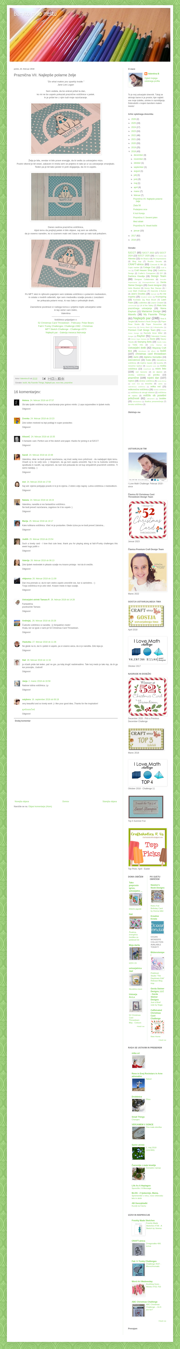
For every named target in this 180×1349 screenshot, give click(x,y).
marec (137, 191)
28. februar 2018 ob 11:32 (39, 660)
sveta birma (162, 381)
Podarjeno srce (140, 209)
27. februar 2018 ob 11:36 (44, 642)
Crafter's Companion (147, 273)
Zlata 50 (137, 205)
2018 (134, 151)
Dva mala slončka (154, 1127)
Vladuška (26, 642)
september (139, 167)
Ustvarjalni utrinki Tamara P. (36, 599)
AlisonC (26, 436)
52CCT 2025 (144, 256)
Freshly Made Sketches (143, 1220)
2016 (134, 240)
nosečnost (147, 369)
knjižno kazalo (146, 363)
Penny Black (145, 327)
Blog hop (136, 261)
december (139, 155)
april (136, 187)
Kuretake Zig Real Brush (144, 300)
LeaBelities (142, 303)
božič (25, 383)
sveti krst (136, 384)
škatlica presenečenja (154, 401)
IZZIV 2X (133, 963)
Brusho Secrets (155, 261)
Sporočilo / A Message (141, 1188)
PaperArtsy (132, 327)
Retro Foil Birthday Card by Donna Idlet (157, 908)
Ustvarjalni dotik (137, 347)
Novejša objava (22, 801)
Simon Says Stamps (138, 339)
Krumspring (161, 297)
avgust (137, 171)
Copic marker (133, 267)
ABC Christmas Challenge (145, 1302)
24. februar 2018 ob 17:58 (39, 482)
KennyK (154, 294)
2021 (134, 139)
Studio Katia (161, 342)
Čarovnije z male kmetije (144, 1165)
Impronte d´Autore (158, 291)
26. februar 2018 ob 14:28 (63, 599)
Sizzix (152, 339)
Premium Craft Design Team (142, 330)
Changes (136, 1119)
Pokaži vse (141, 1026)
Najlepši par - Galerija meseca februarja (66, 332)
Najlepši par (50, 383)
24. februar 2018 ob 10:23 (42, 418)
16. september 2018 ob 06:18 (45, 699)
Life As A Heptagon (141, 1185)
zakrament (151, 399)
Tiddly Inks (137, 345)
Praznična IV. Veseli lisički (145, 225)
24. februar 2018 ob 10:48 (41, 455)
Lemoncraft (132, 305)
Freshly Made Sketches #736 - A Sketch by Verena (154, 1225)
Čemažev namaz (153, 1168)
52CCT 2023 (148, 253)
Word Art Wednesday (142, 1281)
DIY (161, 273)
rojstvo (131, 381)
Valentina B (153, 74)
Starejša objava (109, 801)
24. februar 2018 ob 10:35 (43, 436)
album (153, 351)
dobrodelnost (134, 360)
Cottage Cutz (149, 267)
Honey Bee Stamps (152, 288)
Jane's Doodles (138, 294)
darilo (135, 357)
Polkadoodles (158, 327)
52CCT (132, 252)
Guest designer (155, 285)
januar (137, 230)
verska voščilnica (160, 390)
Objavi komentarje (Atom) (40, 806)
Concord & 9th (156, 264)
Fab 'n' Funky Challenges (144, 1261)
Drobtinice (137, 1097)
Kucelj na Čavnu (139, 1206)
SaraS (25, 455)
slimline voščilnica (146, 381)
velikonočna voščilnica (138, 389)
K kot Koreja (139, 213)
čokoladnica (137, 401)
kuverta (160, 363)
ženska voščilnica (135, 404)
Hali (24, 660)
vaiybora (26, 699)
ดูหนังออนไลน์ (28, 709)
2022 (134, 135)
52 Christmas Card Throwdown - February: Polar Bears (66, 322)
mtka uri (136, 1053)
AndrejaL (26, 621)
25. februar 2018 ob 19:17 (41, 521)
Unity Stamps (156, 345)
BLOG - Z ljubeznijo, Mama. (145, 1193)
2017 (134, 235)
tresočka (148, 384)
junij (136, 179)
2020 (134, 143)
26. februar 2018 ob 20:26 (44, 621)
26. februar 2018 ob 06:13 (42, 560)
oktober (137, 163)
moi (24, 482)
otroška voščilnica (136, 375)
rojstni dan (153, 377)
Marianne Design (151, 311)
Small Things (138, 1117)
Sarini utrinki (138, 1145)
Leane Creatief (157, 303)
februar (137, 195)
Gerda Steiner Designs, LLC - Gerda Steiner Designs (157, 994)
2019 (134, 147)
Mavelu (132, 314)
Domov (65, 801)
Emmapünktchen (148, 282)
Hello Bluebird (134, 288)
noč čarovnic (141, 372)
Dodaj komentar (23, 721)
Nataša (25, 500)
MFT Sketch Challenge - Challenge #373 (65, 329)
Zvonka (25, 418)
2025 (134, 123)
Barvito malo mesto (35, 14)
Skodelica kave (135, 989)
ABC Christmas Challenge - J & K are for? (153, 1307)
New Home (155, 1036)
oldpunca (26, 578)
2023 (134, 131)
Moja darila (134, 945)
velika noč (155, 386)
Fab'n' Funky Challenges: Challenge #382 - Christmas (65, 326)
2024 (134, 127)
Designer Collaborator (144, 279)
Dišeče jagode (135, 909)
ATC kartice (159, 256)
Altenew (132, 258)
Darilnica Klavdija (136, 276)
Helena (25, 400)
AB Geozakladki (139, 1203)
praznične (68, 383)
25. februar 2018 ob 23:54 (41, 539)
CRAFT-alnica (136, 264)
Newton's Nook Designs (148, 321)
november (139, 159)
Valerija (25, 560)
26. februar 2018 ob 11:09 (44, 578)
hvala (148, 360)
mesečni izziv (151, 366)
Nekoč (149, 1079)
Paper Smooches (154, 324)
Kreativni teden (146, 297)
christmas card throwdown (151, 353)
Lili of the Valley (146, 305)
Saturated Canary (158, 336)
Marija (25, 521)
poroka (156, 375)
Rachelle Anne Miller (153, 333)
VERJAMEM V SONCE (142, 1124)
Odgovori (26, 409)
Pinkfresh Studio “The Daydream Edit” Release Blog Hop (157, 978)
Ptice (148, 1099)
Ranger (130, 336)
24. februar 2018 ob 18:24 (42, 500)
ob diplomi (157, 372)
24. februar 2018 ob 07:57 (42, 400)
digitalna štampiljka (153, 357)
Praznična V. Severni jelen (145, 217)
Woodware (142, 351)
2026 (134, 119)
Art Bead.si (145, 259)
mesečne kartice (135, 366)
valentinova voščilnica (136, 387)
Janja (25, 681)
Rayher (141, 336)
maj (136, 183)
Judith (25, 539)
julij (135, 175)
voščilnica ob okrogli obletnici (142, 392)
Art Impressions (159, 259)
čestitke (162, 398)
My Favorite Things (36, 383)
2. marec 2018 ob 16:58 (40, 681)
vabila (160, 384)
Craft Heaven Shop (143, 270)
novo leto (59, 383)
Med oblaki (138, 221)
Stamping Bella (144, 342)
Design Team (158, 276)
